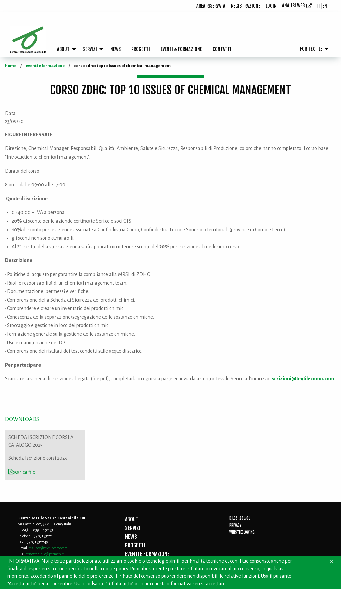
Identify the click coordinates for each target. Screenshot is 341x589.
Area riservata (210, 6)
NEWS (115, 49)
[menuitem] (211, 6)
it (319, 6)
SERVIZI (90, 49)
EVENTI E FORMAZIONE (147, 554)
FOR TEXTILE (311, 49)
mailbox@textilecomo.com (48, 548)
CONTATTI (222, 49)
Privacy (235, 525)
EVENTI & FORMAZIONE (181, 49)
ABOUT (63, 49)
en (324, 6)
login (271, 6)
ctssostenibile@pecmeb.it (45, 554)
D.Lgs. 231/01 (239, 518)
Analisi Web (293, 5)
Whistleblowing (242, 532)
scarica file (21, 472)
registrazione (245, 6)
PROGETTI (140, 49)
